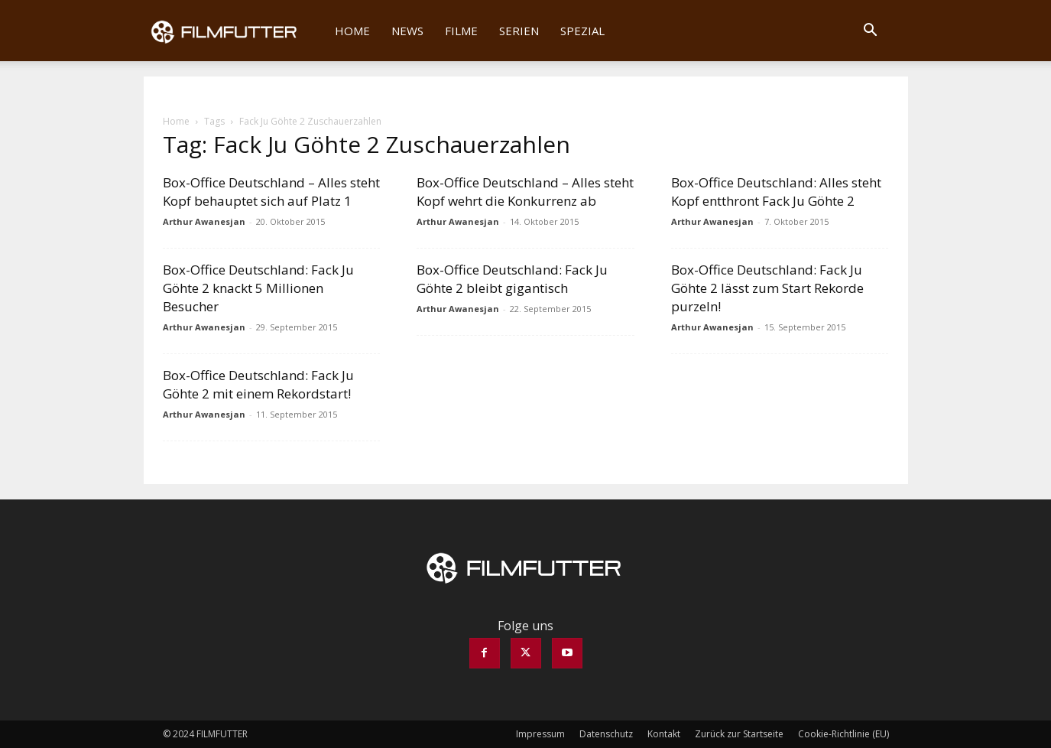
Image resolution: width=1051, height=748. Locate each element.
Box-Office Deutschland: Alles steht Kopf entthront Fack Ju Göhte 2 (776, 192)
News (407, 30)
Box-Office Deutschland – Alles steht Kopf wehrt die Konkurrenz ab (525, 192)
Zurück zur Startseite (739, 733)
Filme (461, 30)
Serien (519, 30)
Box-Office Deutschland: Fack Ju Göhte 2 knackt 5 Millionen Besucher (258, 288)
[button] (870, 31)
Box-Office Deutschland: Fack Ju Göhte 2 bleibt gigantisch (512, 279)
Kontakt (663, 733)
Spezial (582, 30)
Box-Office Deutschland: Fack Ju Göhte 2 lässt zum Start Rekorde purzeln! (767, 288)
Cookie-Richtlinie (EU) (843, 733)
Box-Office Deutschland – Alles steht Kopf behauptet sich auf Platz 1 (271, 192)
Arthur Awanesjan (204, 221)
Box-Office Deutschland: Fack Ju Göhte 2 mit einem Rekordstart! (258, 384)
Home (352, 30)
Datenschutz (606, 733)
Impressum (540, 733)
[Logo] (234, 30)
